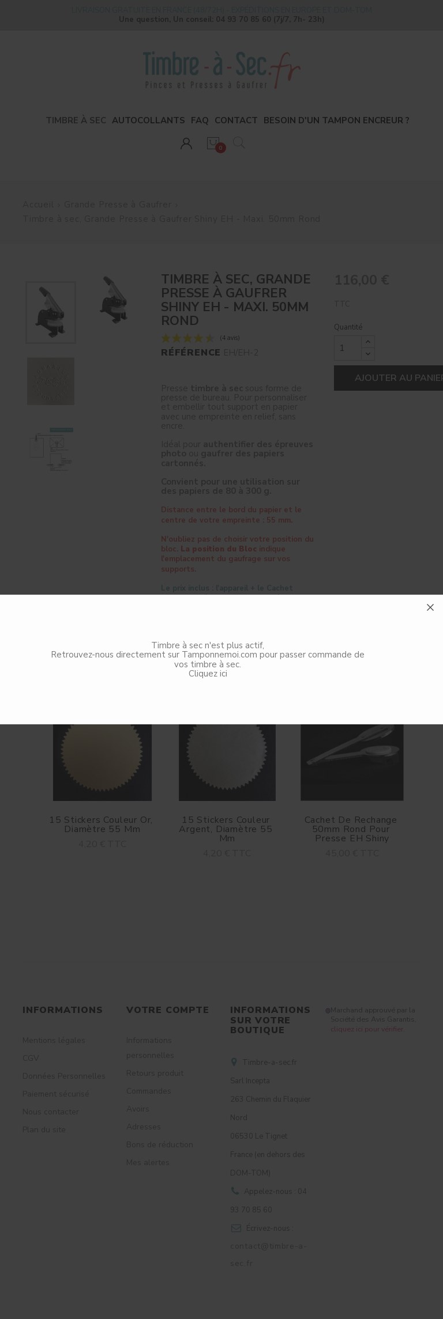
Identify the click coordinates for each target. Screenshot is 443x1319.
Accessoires (78, 644)
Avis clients (296, 644)
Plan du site (44, 1129)
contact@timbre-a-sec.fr (268, 1255)
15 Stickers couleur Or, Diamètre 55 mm (102, 824)
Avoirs (137, 1108)
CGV (30, 1058)
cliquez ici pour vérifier (367, 1029)
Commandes (148, 1091)
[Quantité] (348, 348)
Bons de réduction (159, 1144)
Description (187, 644)
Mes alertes (148, 1162)
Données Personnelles (64, 1076)
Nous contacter (50, 1111)
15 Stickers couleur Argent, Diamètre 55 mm (227, 829)
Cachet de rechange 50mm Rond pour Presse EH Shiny (352, 829)
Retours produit (154, 1073)
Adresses (143, 1126)
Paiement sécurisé (55, 1094)
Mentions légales (53, 1040)
